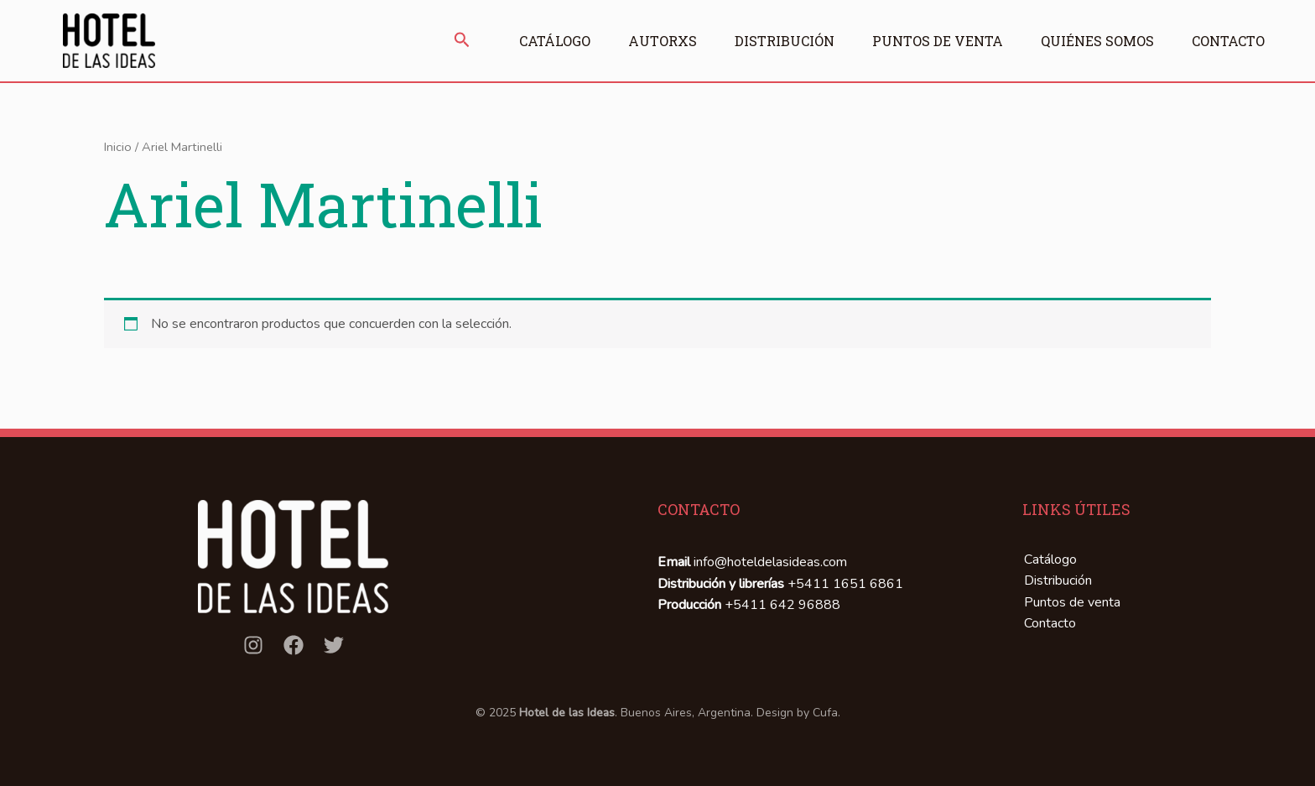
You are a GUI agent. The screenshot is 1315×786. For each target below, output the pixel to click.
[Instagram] (253, 645)
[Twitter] (334, 645)
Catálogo (554, 40)
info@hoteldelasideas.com (770, 562)
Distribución (784, 40)
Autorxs (662, 40)
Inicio (118, 146)
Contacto (1228, 40)
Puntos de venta (937, 40)
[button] (462, 41)
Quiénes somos (1097, 40)
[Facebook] (293, 645)
